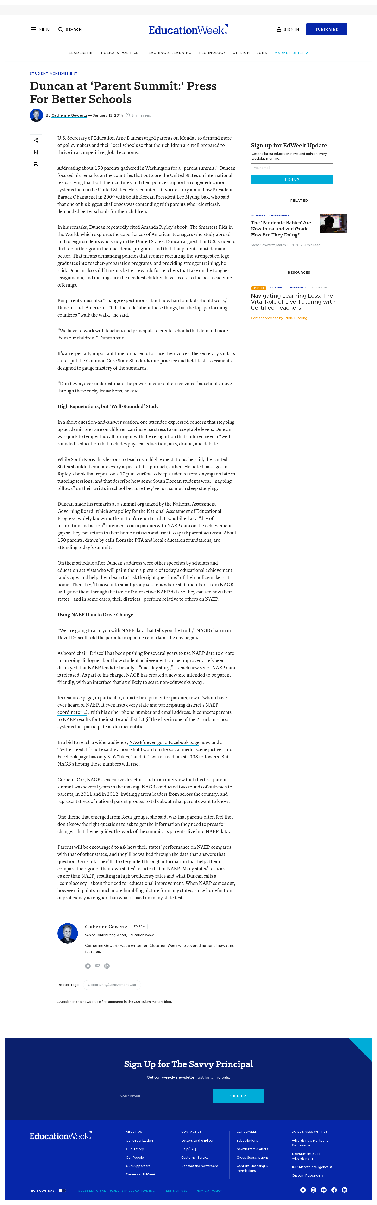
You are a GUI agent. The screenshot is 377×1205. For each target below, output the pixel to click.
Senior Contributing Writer (105, 935)
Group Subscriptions (253, 1157)
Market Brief (291, 53)
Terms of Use (175, 1190)
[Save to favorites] (36, 152)
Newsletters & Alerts (252, 1149)
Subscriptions (247, 1140)
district (137, 719)
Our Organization (139, 1140)
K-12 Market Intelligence (312, 1167)
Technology (212, 53)
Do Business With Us (310, 1131)
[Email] (161, 1096)
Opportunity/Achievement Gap (112, 985)
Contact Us (191, 1131)
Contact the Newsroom (199, 1166)
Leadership (81, 53)
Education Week (141, 935)
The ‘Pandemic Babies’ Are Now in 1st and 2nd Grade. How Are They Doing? (281, 229)
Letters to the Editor (197, 1140)
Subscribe (327, 29)
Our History (135, 1149)
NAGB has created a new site (156, 674)
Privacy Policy (209, 1190)
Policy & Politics (119, 53)
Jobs (262, 53)
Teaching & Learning (169, 53)
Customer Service (195, 1157)
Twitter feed (70, 749)
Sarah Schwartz (263, 245)
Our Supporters (138, 1166)
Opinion (241, 53)
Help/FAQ (188, 1149)
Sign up (238, 1096)
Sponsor (319, 287)
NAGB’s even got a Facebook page (164, 742)
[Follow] (140, 926)
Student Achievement (54, 73)
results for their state (98, 719)
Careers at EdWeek (141, 1174)
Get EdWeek (247, 1131)
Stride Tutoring (295, 318)
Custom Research (307, 1175)
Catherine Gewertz (69, 115)
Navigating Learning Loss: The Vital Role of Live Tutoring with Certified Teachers (293, 302)
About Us (134, 1131)
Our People (135, 1157)
